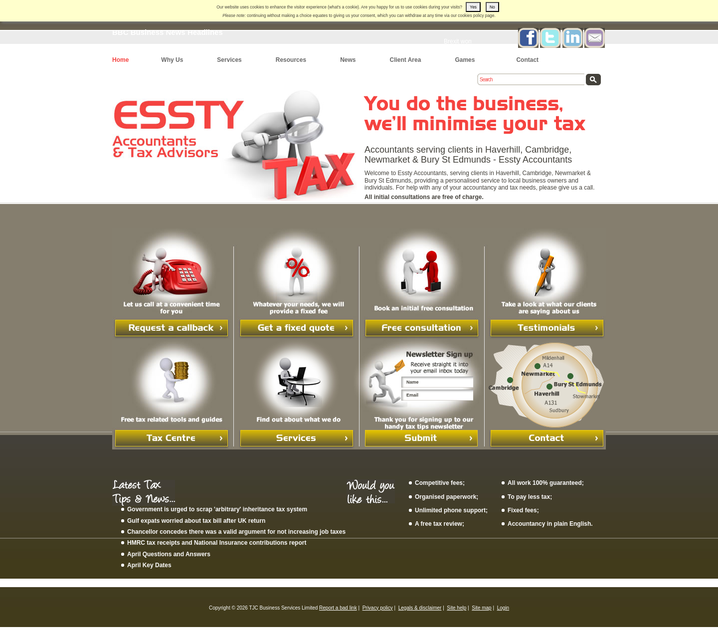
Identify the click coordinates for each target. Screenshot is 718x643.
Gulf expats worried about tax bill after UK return (196, 520)
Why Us (172, 59)
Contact (527, 59)
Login (503, 608)
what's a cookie (343, 6)
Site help (456, 608)
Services (229, 59)
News (348, 59)
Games (465, 59)
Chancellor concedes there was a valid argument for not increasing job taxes (236, 531)
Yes (473, 6)
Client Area (405, 59)
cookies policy (471, 15)
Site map (481, 608)
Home (120, 59)
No (492, 6)
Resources (291, 59)
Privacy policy (377, 608)
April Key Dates (149, 565)
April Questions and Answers (168, 554)
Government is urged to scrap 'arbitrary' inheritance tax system (217, 509)
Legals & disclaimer (420, 608)
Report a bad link (338, 608)
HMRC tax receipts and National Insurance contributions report (216, 542)
